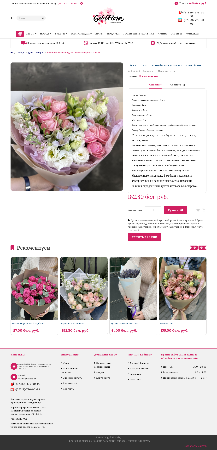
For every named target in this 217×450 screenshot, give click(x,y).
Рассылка (135, 379)
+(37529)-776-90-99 (27, 389)
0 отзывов (148, 71)
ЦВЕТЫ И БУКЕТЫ (67, 3)
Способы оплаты (72, 377)
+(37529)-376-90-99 (27, 383)
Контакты (68, 388)
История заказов (139, 368)
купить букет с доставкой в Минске (148, 223)
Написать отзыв (166, 71)
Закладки (135, 373)
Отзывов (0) (177, 84)
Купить (173, 210)
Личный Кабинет (140, 362)
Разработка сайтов (195, 445)
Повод (20, 52)
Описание (155, 84)
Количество (135, 210)
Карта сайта (103, 377)
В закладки (198, 210)
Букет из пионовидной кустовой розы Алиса (73, 52)
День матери (35, 52)
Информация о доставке (70, 370)
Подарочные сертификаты (102, 364)
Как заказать (70, 383)
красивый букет (194, 220)
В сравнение (203, 210)
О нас (66, 362)
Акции (100, 372)
